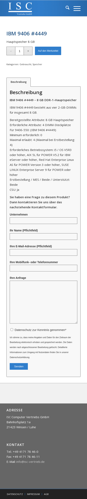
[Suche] (65, 8)
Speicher (37, 64)
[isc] (36, 8)
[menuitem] (65, 8)
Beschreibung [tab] (19, 82)
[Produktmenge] (19, 51)
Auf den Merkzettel (48, 50)
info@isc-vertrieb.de (30, 462)
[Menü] (75, 8)
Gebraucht (25, 64)
